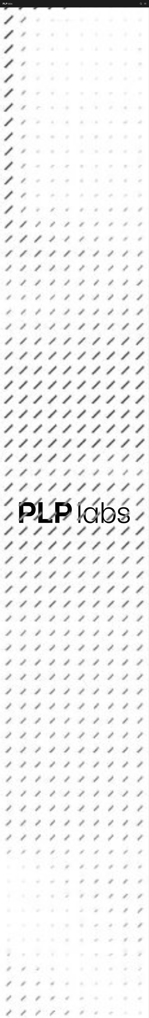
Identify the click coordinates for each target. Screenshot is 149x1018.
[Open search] (141, 4)
